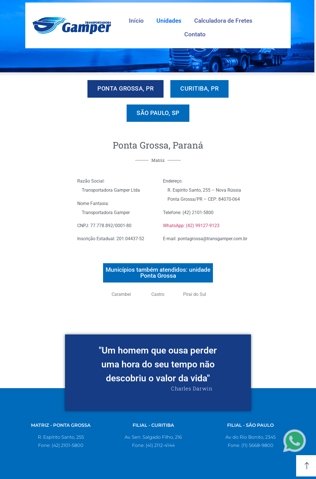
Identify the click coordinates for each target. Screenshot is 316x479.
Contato (195, 34)
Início (136, 20)
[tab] (125, 89)
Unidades (168, 20)
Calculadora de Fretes (223, 20)
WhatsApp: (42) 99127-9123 (191, 225)
